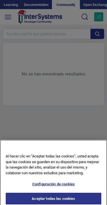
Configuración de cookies (53, 186)
